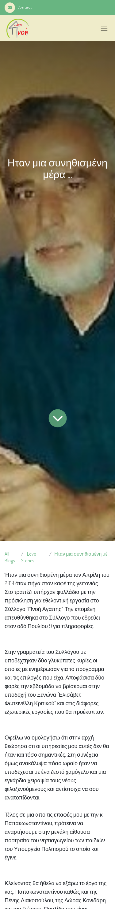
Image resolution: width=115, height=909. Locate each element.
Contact (18, 7)
